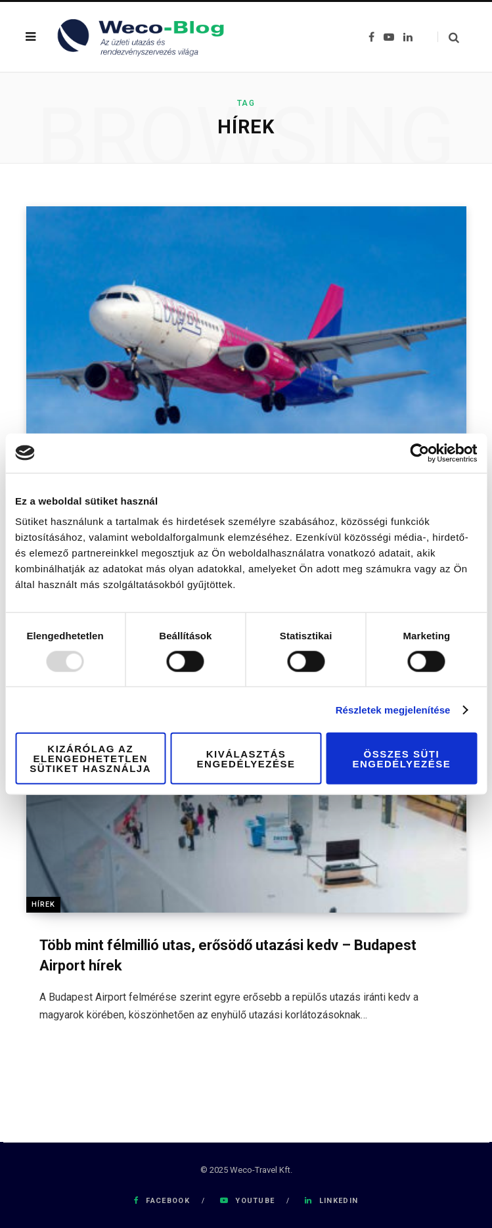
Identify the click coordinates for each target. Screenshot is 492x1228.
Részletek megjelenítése (393, 709)
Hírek (44, 904)
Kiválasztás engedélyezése (246, 758)
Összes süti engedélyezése (401, 758)
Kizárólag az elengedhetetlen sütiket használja (90, 758)
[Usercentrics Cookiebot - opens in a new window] (419, 453)
